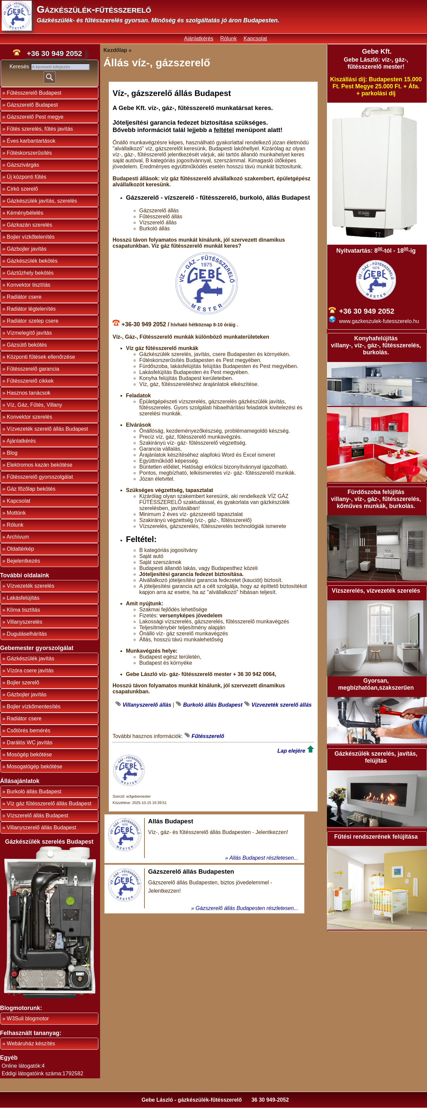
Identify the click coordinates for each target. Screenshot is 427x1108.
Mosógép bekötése (29, 754)
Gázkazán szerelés (29, 225)
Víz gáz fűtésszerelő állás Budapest (49, 803)
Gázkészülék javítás (30, 658)
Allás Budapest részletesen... (264, 858)
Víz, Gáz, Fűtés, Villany (34, 405)
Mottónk (16, 513)
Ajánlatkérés (198, 38)
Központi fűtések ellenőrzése (41, 357)
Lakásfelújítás (23, 598)
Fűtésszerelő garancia (33, 369)
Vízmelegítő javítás (29, 333)
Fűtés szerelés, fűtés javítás (40, 129)
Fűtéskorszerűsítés (29, 153)
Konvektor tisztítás (28, 285)
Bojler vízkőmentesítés (33, 706)
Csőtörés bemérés (28, 730)
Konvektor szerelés (29, 417)
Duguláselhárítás (27, 634)
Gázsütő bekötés (27, 345)
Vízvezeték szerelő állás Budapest (47, 429)
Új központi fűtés (26, 177)
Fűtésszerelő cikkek (30, 381)
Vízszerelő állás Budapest (37, 815)
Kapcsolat (255, 38)
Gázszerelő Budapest (32, 105)
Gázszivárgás (23, 165)
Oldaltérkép (20, 549)
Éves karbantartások (31, 141)
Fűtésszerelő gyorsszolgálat (40, 477)
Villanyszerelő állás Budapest (41, 827)
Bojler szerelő (23, 682)
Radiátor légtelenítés (31, 309)
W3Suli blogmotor (28, 1018)
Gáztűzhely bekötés (30, 273)
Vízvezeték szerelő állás (282, 705)
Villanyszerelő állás (146, 705)
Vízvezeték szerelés (30, 586)
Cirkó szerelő (22, 189)
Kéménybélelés (25, 213)
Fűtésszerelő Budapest (34, 93)
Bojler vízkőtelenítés (30, 237)
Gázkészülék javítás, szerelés (42, 201)
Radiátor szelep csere (32, 321)
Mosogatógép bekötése (34, 766)
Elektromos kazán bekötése (39, 465)
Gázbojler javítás (26, 249)
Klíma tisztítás (23, 610)
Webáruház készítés (31, 1043)
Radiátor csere (24, 297)
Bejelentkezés (23, 561)
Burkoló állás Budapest (34, 791)
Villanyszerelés (24, 622)
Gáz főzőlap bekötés (31, 489)
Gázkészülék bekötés (32, 261)
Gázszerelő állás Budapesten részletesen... (246, 908)
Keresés (19, 66)
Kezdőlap (115, 50)
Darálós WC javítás (29, 742)
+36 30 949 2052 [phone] (54, 53)
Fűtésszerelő (207, 736)
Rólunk (228, 38)
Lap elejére (291, 751)
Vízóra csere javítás (30, 670)
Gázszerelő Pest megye (35, 117)
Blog (12, 453)
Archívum (17, 537)
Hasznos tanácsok (28, 393)
